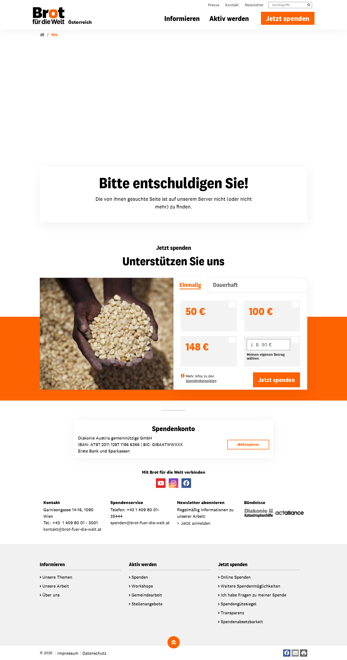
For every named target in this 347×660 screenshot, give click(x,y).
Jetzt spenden (288, 20)
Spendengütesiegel (238, 603)
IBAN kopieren (246, 444)
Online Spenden (236, 577)
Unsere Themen (57, 577)
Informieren (182, 20)
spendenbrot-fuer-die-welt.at (140, 522)
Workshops (142, 586)
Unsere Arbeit (55, 586)
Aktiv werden (229, 20)
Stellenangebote (147, 603)
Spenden (140, 577)
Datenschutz (94, 653)
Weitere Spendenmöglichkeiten (250, 586)
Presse (213, 6)
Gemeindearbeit (147, 594)
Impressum (67, 653)
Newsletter (254, 6)
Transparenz (232, 612)
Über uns (51, 594)
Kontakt (232, 6)
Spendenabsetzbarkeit (242, 621)
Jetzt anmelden (195, 523)
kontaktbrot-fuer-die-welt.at (72, 529)
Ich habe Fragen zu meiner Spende (253, 594)
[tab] (190, 285)
